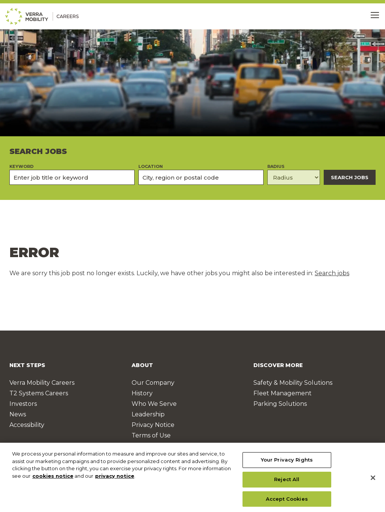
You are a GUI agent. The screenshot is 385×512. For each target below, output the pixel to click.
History (142, 393)
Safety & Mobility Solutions (292, 382)
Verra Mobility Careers (41, 382)
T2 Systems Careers (38, 393)
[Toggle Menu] (375, 15)
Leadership (148, 414)
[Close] (373, 480)
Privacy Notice (153, 424)
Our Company (153, 382)
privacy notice (114, 478)
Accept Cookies (287, 501)
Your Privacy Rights (287, 462)
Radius (276, 167)
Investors (23, 403)
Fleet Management (282, 393)
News (17, 414)
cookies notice (52, 478)
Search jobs (332, 273)
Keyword (21, 167)
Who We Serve (154, 403)
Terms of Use (151, 435)
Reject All (286, 482)
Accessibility (26, 424)
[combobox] (201, 177)
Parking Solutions (280, 403)
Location (150, 167)
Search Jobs (349, 177)
